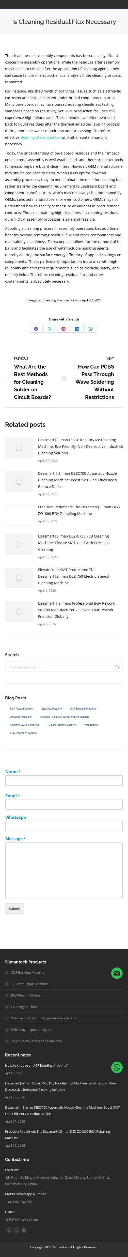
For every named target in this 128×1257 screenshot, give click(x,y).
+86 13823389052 (18, 1201)
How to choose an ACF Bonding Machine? (36, 1065)
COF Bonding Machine (83, 708)
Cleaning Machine (56, 300)
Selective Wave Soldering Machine (36, 1041)
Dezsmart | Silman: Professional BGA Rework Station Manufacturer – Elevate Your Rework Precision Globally (76, 610)
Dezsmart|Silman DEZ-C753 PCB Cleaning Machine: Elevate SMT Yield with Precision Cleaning (74, 543)
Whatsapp (15, 817)
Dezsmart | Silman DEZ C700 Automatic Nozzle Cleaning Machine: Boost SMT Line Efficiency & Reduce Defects (77, 480)
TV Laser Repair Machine (61, 725)
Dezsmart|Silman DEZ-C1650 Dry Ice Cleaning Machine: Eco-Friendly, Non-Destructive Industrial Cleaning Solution (80, 446)
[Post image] (19, 448)
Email (12, 796)
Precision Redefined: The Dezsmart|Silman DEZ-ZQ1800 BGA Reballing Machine (79, 510)
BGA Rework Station (21, 708)
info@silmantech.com (22, 1219)
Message (15, 838)
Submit (14, 908)
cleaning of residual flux (40, 137)
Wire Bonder (91, 725)
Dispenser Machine (21, 716)
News (74, 300)
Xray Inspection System (23, 733)
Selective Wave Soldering (24, 725)
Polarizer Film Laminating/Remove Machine (64, 716)
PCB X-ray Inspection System (32, 1029)
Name (13, 771)
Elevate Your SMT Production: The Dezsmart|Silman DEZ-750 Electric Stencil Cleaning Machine (73, 576)
